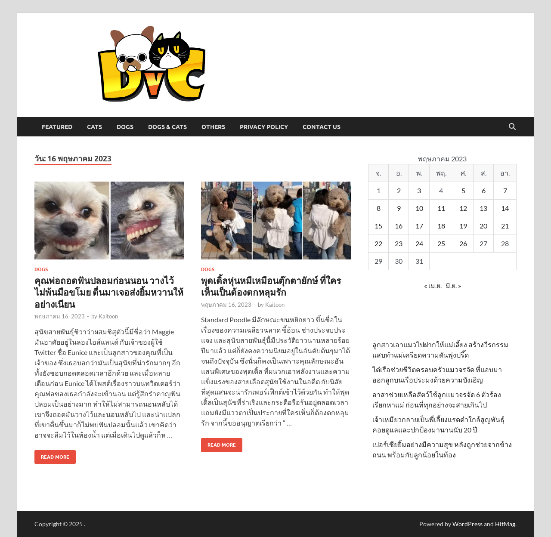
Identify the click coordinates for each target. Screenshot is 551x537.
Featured (57, 126)
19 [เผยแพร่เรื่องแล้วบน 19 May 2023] (463, 226)
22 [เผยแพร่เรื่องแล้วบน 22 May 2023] (378, 243)
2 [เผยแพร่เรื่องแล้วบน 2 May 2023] (399, 190)
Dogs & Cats (167, 126)
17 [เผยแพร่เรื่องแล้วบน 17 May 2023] (419, 226)
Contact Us (322, 126)
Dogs (125, 126)
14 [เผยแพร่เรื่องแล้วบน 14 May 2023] (505, 208)
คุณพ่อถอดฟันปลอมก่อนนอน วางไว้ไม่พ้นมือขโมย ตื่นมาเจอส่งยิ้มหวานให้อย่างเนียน (108, 292)
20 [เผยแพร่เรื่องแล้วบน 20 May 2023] (483, 226)
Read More (51, 455)
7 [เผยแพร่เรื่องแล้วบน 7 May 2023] (505, 190)
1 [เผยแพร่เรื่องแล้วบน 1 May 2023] (379, 190)
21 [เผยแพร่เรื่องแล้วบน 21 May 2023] (505, 226)
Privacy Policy (264, 126)
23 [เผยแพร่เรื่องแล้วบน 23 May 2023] (398, 243)
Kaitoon (108, 316)
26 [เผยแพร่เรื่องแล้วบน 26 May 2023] (463, 243)
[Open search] (512, 127)
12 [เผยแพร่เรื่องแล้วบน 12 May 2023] (463, 208)
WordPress (467, 524)
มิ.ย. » (453, 285)
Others (213, 126)
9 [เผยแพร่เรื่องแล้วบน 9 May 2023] (399, 208)
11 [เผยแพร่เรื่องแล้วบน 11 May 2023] (441, 208)
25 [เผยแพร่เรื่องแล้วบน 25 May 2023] (441, 243)
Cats (94, 126)
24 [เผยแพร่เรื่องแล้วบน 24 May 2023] (419, 243)
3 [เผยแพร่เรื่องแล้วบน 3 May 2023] (419, 190)
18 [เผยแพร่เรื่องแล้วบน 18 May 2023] (441, 226)
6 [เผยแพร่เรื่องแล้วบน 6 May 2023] (484, 190)
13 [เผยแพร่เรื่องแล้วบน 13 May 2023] (483, 208)
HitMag (505, 524)
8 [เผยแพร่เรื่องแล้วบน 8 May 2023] (379, 208)
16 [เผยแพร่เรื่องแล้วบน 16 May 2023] (398, 226)
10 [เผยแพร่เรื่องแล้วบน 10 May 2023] (419, 208)
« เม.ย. (433, 285)
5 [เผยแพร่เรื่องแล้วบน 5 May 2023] (463, 190)
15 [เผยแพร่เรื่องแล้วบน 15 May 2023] (378, 226)
